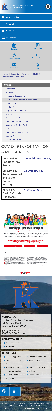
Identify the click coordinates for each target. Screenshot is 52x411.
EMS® (35, 405)
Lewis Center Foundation (16, 343)
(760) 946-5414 (10, 330)
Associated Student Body (17, 125)
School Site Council (14, 140)
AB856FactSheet (34, 190)
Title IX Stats (12, 103)
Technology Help (13, 357)
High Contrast (31, 408)
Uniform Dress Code (37, 357)
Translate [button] (11, 38)
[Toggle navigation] (48, 6)
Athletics (25, 74)
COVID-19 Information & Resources (22, 100)
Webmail (10, 24)
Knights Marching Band (16, 111)
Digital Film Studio (13, 118)
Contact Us (10, 346)
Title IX (32, 371)
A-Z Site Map (42, 408)
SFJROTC (10, 107)
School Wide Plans (36, 375)
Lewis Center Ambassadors (17, 122)
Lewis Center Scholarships (17, 132)
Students (15, 74)
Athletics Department (16, 96)
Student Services (13, 136)
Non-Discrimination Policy (13, 408)
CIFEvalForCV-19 (33, 170)
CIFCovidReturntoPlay (37, 158)
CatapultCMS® (28, 405)
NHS (7, 129)
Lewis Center (12, 17)
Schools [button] (10, 31)
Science (9, 114)
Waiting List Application (38, 367)
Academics (10, 89)
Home (5, 74)
